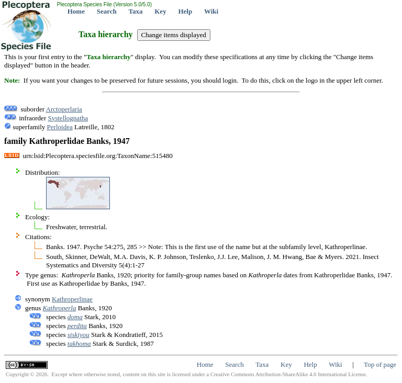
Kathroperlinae (72, 299)
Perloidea (60, 127)
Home (76, 11)
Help (185, 11)
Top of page (380, 364)
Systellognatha (68, 118)
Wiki (211, 11)
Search (107, 11)
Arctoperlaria (64, 109)
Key (160, 11)
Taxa (136, 11)
